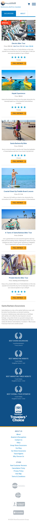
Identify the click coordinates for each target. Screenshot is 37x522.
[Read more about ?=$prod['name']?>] (18, 30)
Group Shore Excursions (18, 445)
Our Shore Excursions (18, 451)
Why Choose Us (18, 456)
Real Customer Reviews (18, 465)
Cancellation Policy (18, 468)
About (22, 13)
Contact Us (18, 440)
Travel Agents (18, 454)
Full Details (18, 63)
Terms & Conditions (18, 476)
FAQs (18, 443)
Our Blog (19, 448)
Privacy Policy (18, 471)
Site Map (18, 474)
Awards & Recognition (18, 437)
